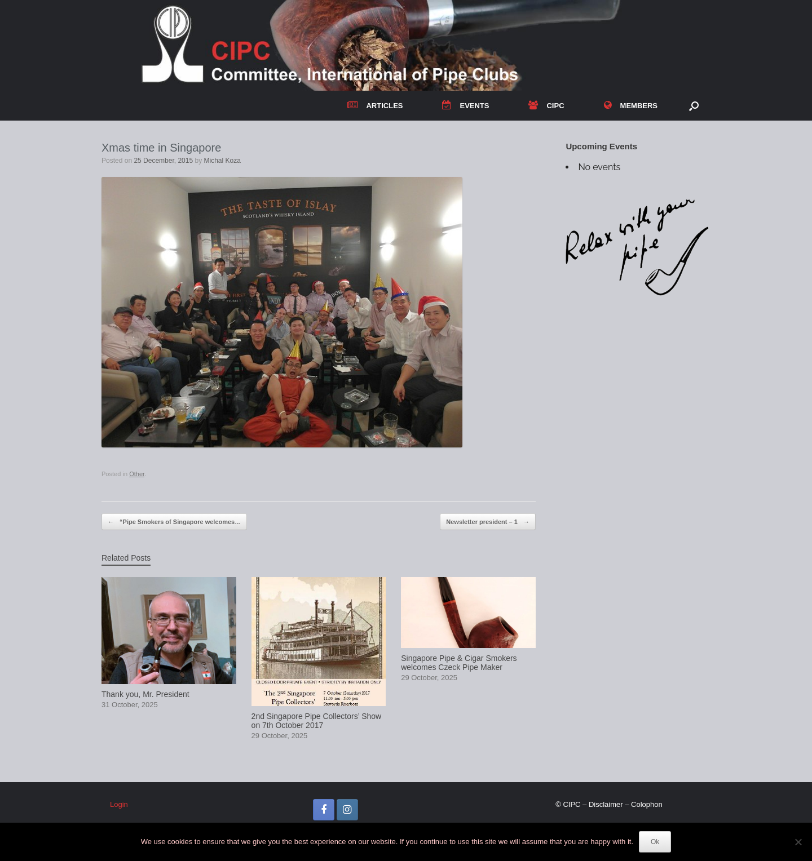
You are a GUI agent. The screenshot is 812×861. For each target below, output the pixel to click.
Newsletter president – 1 (487, 522)
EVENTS (465, 105)
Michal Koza (222, 161)
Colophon (647, 804)
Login (119, 804)
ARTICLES (375, 105)
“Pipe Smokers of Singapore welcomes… (174, 522)
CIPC (546, 105)
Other (136, 474)
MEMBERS (630, 105)
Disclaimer (606, 804)
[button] (693, 106)
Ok (655, 842)
